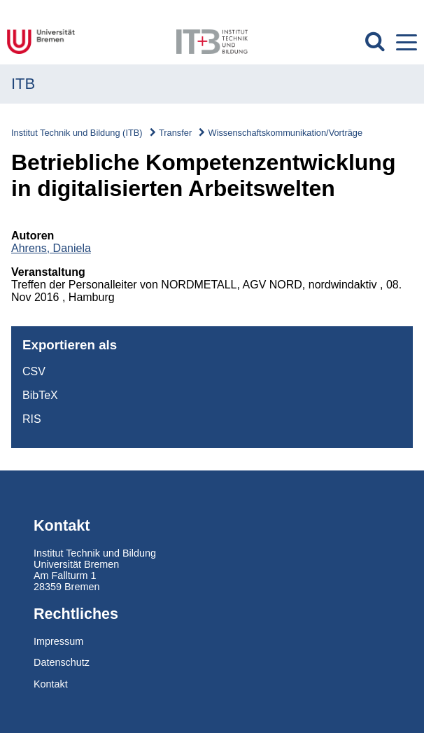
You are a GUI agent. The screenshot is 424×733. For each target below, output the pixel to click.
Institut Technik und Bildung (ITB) (77, 132)
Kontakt (51, 684)
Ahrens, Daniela (51, 248)
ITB (23, 83)
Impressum (58, 641)
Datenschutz (62, 662)
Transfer (175, 132)
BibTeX (40, 395)
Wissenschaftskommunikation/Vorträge (285, 132)
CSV (33, 371)
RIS (31, 419)
